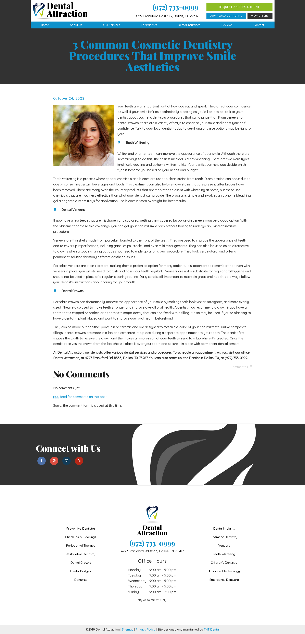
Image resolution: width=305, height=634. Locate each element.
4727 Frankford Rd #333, (152, 551)
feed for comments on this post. (80, 397)
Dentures (80, 580)
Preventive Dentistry (80, 528)
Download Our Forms (226, 15)
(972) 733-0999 (175, 7)
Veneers (224, 545)
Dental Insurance (189, 25)
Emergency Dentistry (224, 580)
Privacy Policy (145, 629)
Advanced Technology (224, 571)
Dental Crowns (81, 563)
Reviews (226, 25)
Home (45, 25)
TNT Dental (211, 629)
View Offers (260, 15)
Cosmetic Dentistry (224, 537)
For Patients (149, 25)
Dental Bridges (80, 571)
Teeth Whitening (224, 554)
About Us (76, 25)
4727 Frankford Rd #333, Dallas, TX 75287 (167, 16)
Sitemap (128, 629)
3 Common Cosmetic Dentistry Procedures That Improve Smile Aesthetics (152, 55)
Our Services (111, 25)
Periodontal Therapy (80, 545)
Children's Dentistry (224, 563)
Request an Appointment (239, 7)
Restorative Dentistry (81, 554)
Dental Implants (224, 528)
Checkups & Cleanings (80, 537)
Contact (258, 25)
